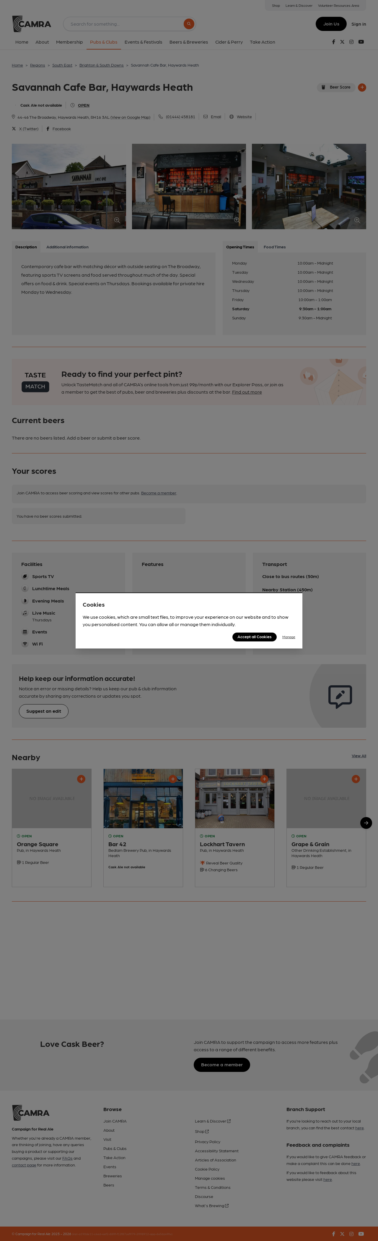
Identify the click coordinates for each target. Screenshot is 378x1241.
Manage (288, 637)
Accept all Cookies (254, 636)
